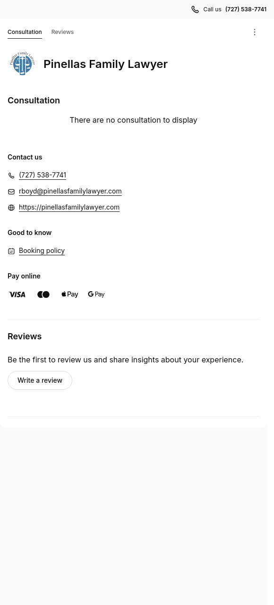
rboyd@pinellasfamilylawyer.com (70, 191)
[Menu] (254, 32)
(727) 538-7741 (42, 175)
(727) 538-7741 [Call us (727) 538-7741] (245, 9)
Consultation (25, 33)
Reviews (62, 31)
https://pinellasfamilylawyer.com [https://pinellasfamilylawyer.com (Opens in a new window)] (69, 207)
